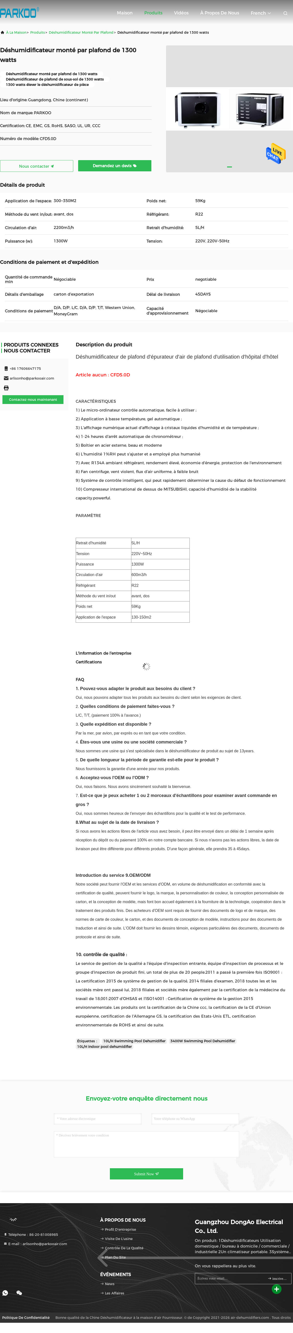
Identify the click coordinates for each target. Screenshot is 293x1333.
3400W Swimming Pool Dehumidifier (202, 1041)
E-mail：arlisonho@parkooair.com (35, 1244)
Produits (153, 13)
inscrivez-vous (277, 1278)
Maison (125, 13)
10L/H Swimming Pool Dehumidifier (134, 1041)
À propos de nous (219, 13)
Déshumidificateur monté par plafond (81, 32)
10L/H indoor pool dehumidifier (104, 1046)
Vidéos (181, 13)
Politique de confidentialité (26, 1317)
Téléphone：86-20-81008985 (30, 1234)
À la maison (16, 32)
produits (37, 32)
